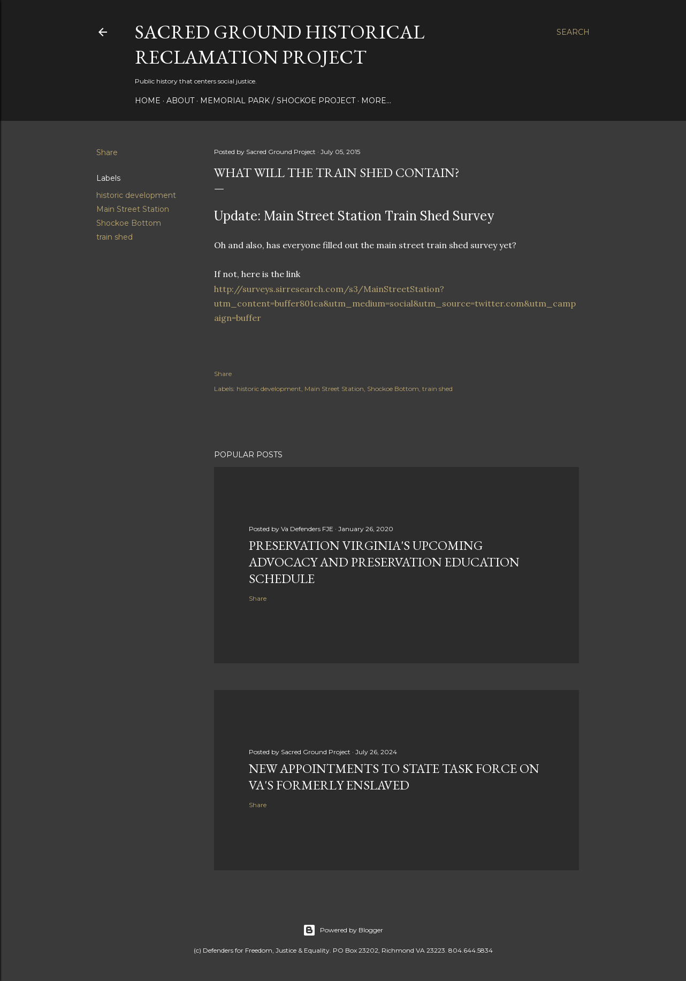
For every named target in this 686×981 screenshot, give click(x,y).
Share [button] (107, 152)
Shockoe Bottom (128, 223)
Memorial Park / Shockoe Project (277, 100)
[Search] (573, 32)
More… (376, 100)
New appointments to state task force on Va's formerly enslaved (394, 776)
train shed (114, 237)
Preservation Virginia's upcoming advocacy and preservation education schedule (384, 562)
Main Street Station (132, 209)
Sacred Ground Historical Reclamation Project (279, 44)
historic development (136, 195)
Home (148, 100)
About (180, 100)
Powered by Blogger (343, 930)
